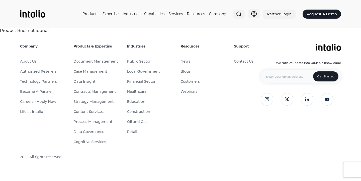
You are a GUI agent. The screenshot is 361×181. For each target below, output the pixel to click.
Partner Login (279, 14)
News (185, 61)
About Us (28, 61)
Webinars (189, 91)
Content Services (88, 111)
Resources (196, 14)
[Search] (239, 14)
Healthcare (137, 91)
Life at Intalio (31, 111)
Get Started (325, 76)
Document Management (95, 61)
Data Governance (88, 131)
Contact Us (243, 61)
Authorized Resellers (38, 71)
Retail (132, 131)
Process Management (92, 121)
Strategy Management (93, 101)
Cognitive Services (89, 142)
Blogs (185, 71)
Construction (138, 111)
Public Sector (139, 61)
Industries (131, 14)
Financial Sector (141, 81)
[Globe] (254, 13)
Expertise (110, 14)
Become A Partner (36, 91)
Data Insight (84, 81)
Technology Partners (38, 81)
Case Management (90, 71)
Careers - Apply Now (38, 101)
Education (136, 101)
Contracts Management (94, 91)
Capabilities (154, 14)
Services (175, 14)
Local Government (143, 71)
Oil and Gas (137, 121)
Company (217, 14)
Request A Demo (322, 14)
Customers (190, 81)
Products (90, 14)
